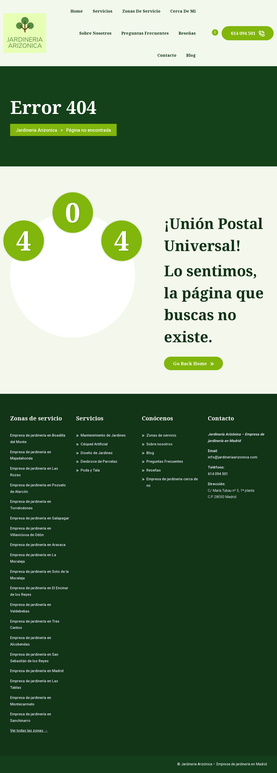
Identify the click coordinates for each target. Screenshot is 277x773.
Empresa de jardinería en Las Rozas (34, 471)
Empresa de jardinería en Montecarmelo (30, 701)
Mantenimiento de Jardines (103, 435)
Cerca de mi (183, 11)
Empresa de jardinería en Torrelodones (30, 504)
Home (76, 11)
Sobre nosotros (95, 33)
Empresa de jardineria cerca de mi (172, 482)
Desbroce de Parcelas (99, 461)
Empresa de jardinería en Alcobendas (30, 641)
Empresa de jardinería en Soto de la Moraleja (39, 574)
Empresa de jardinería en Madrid (37, 671)
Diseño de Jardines (97, 453)
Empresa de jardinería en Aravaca (38, 545)
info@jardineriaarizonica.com (232, 457)
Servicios (102, 11)
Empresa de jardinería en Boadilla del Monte (37, 438)
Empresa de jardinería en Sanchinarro (30, 717)
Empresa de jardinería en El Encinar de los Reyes (39, 591)
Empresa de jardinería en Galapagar (39, 518)
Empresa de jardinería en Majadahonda (30, 455)
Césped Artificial (94, 444)
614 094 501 (247, 33)
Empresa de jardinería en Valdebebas (30, 608)
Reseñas (187, 33)
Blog (191, 55)
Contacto (166, 55)
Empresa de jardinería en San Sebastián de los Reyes (34, 657)
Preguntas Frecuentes (145, 33)
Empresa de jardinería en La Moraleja (33, 558)
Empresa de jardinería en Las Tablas (34, 684)
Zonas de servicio (141, 11)
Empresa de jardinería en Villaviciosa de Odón (30, 531)
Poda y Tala (90, 470)
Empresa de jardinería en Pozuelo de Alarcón (38, 488)
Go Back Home (193, 363)
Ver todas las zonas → (29, 730)
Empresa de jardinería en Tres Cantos (34, 624)
